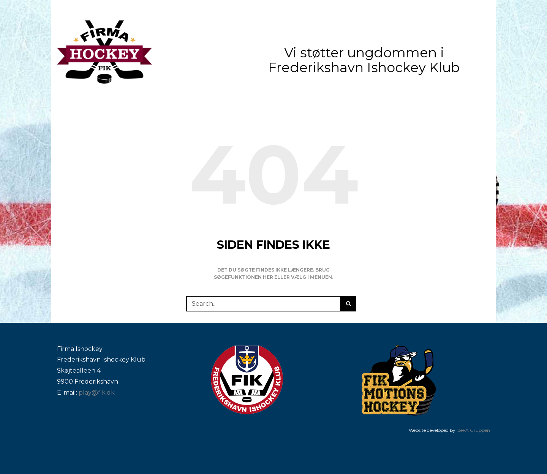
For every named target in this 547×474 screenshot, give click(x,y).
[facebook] (486, 10)
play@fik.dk (97, 392)
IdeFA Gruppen (473, 430)
